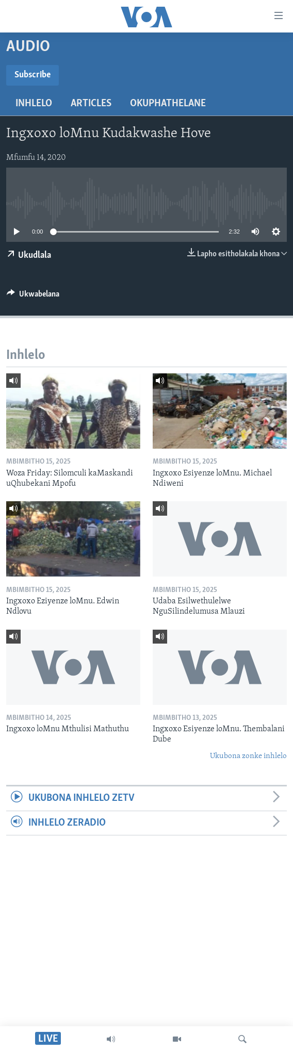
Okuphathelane (168, 103)
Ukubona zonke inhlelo (248, 756)
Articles (91, 103)
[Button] (33, 296)
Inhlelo (33, 103)
